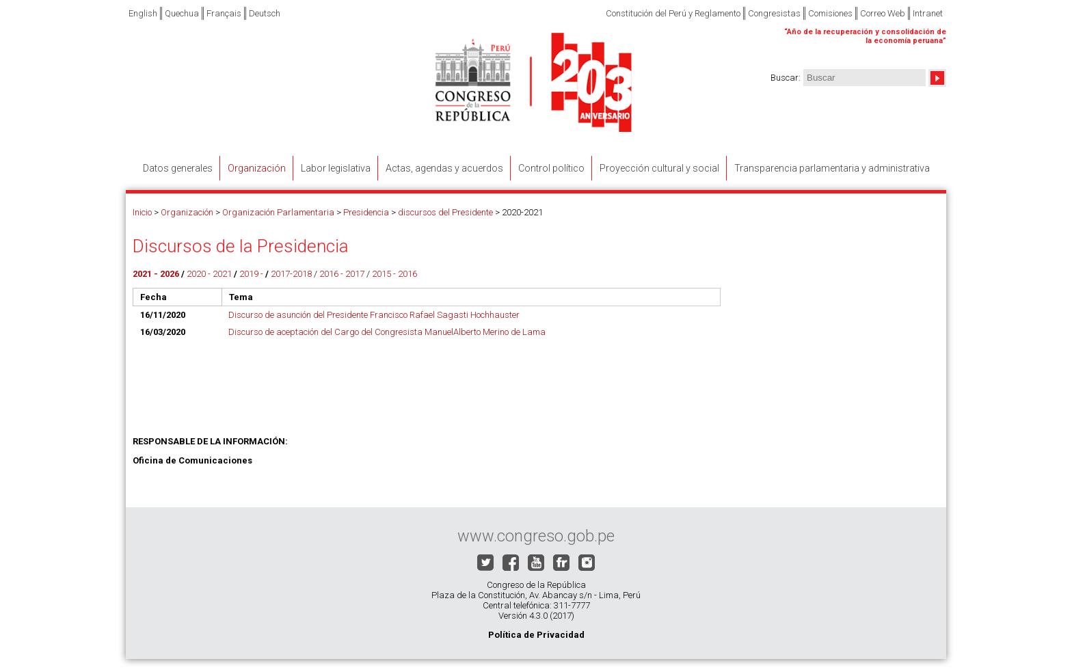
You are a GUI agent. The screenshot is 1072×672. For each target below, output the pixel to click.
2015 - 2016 (394, 274)
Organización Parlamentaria (278, 212)
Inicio (142, 212)
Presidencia (366, 212)
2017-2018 (290, 274)
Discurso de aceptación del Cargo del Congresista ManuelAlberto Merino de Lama (387, 332)
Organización (187, 212)
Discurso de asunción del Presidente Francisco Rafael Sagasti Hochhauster (374, 315)
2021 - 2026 (156, 274)
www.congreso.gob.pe (536, 536)
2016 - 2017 (341, 274)
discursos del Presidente (445, 212)
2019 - (251, 274)
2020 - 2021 (209, 274)
